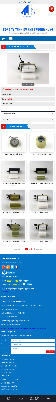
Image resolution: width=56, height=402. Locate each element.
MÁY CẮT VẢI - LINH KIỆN (9, 386)
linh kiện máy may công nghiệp (36, 328)
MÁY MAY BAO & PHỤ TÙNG (10, 380)
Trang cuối (39, 249)
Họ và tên (3, 340)
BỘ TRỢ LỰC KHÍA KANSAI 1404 (42, 241)
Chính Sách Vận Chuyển (9, 366)
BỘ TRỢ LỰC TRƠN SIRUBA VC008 (42, 183)
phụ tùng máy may (19, 328)
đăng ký (50, 352)
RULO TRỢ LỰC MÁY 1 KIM (14, 154)
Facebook (5, 292)
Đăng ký (23, 2)
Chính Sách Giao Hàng (8, 363)
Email (2, 344)
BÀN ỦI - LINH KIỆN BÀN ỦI (9, 389)
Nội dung (3, 348)
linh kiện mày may (7, 328)
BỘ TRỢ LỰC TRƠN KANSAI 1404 (14, 241)
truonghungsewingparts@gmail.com (20, 289)
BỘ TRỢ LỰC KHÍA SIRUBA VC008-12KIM (14, 184)
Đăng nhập (34, 2)
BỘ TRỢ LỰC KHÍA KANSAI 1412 (42, 212)
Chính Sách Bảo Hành (8, 369)
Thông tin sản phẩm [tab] (28, 113)
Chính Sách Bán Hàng (8, 359)
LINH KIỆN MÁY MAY (7, 383)
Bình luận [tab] (28, 120)
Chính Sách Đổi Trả (7, 372)
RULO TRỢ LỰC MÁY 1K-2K (42, 154)
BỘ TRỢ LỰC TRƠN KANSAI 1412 (14, 212)
